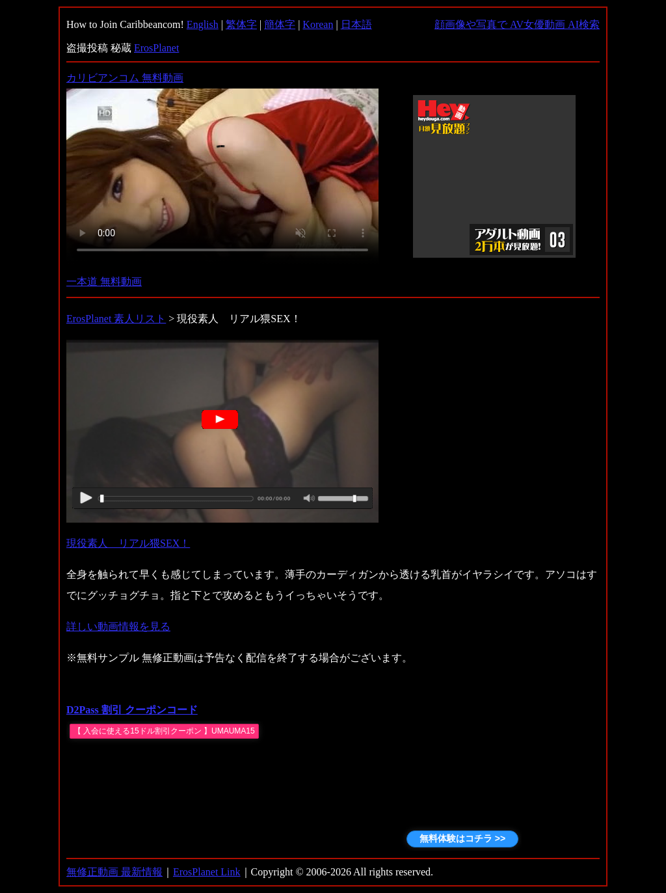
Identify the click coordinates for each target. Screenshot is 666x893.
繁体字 (241, 24)
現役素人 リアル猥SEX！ (128, 543)
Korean (317, 24)
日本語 (356, 24)
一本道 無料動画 (104, 281)
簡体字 (279, 24)
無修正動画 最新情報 (114, 871)
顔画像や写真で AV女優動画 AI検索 (517, 24)
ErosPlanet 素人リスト (116, 318)
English (203, 24)
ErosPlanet (156, 47)
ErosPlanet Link (207, 871)
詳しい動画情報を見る (118, 626)
